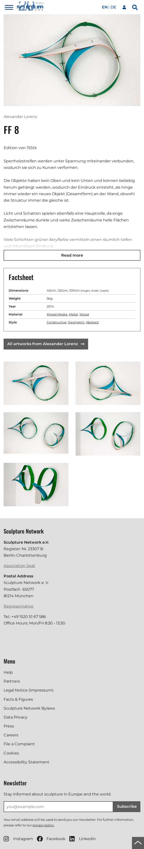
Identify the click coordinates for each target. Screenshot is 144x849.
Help (8, 672)
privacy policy (43, 825)
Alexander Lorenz (20, 116)
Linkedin (82, 839)
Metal (73, 314)
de (113, 7)
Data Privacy (15, 717)
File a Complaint (19, 744)
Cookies (11, 753)
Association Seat (19, 565)
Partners (12, 681)
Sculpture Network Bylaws (29, 708)
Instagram (18, 839)
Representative (18, 606)
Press (9, 726)
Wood (84, 314)
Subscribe (127, 806)
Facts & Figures (18, 699)
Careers (11, 735)
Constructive (56, 322)
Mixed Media (57, 314)
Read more (72, 255)
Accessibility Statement (26, 762)
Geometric (76, 322)
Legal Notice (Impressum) (28, 690)
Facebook (51, 839)
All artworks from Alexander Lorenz (45, 344)
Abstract (92, 322)
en (105, 7)
